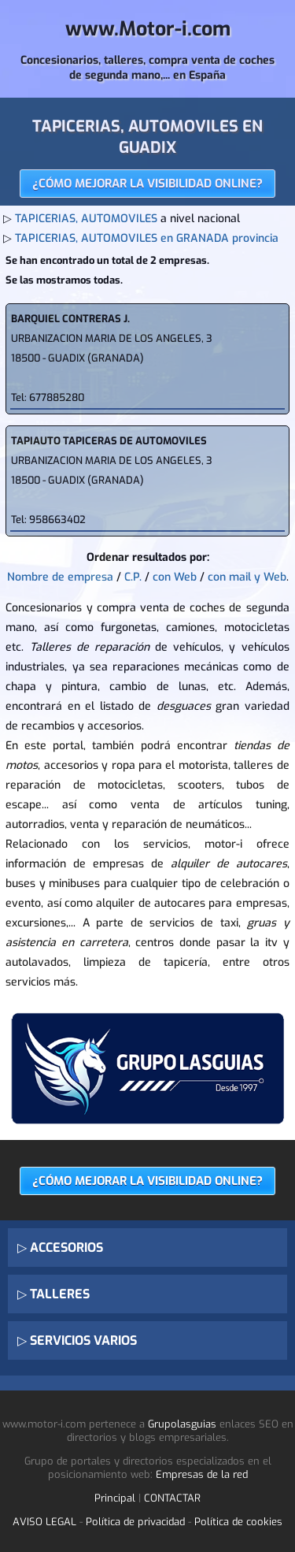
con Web (175, 577)
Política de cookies (238, 1521)
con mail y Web (247, 577)
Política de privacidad (135, 1521)
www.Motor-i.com (147, 29)
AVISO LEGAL (44, 1521)
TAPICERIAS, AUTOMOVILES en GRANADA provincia (146, 238)
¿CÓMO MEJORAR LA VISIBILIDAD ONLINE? (147, 183)
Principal (114, 1498)
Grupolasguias (182, 1424)
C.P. (133, 577)
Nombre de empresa (60, 577)
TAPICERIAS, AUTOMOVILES (86, 218)
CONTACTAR (172, 1498)
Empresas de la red (202, 1474)
